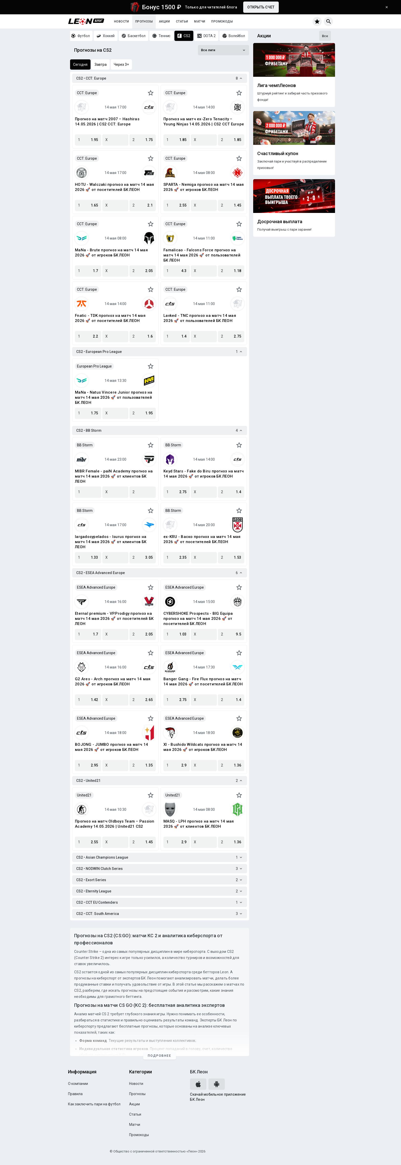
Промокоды (222, 21)
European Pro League (94, 366)
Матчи (199, 21)
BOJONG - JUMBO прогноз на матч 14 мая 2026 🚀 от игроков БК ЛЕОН (111, 747)
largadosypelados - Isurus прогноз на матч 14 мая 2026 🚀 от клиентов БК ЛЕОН (110, 541)
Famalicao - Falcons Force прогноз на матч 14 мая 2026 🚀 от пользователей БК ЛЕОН (201, 255)
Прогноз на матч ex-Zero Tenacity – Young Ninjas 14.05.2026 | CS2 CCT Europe (203, 121)
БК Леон (199, 1071)
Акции (164, 21)
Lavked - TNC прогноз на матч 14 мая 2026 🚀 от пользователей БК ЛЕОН (199, 318)
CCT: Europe (87, 93)
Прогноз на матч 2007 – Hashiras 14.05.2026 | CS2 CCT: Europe (107, 121)
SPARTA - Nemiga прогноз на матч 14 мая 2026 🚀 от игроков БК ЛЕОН (203, 187)
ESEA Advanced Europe (96, 587)
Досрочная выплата (279, 221)
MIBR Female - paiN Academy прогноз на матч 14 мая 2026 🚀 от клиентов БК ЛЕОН (114, 476)
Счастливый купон (277, 153)
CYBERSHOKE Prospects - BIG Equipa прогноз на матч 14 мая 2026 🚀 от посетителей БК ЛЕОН (198, 618)
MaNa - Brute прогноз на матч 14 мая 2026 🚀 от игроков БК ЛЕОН (111, 252)
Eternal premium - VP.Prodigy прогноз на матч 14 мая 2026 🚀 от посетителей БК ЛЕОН (114, 618)
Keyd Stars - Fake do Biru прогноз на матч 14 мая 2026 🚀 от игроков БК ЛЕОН (203, 474)
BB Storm (85, 445)
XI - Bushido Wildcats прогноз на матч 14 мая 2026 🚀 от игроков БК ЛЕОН (202, 747)
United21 (84, 795)
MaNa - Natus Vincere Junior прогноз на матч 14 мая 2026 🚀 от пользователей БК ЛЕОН (113, 397)
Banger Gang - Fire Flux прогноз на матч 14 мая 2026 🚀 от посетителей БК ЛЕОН (203, 681)
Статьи (182, 21)
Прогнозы (144, 21)
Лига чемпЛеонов (276, 85)
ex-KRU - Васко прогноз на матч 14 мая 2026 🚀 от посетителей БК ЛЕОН (201, 539)
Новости (121, 21)
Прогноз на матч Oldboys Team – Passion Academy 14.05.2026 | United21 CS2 (114, 824)
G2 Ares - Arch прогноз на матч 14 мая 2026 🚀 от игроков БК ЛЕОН (112, 681)
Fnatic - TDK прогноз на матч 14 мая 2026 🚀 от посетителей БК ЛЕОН (110, 318)
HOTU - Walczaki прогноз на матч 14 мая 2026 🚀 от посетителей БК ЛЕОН (114, 187)
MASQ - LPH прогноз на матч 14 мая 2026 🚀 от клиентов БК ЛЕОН (198, 824)
